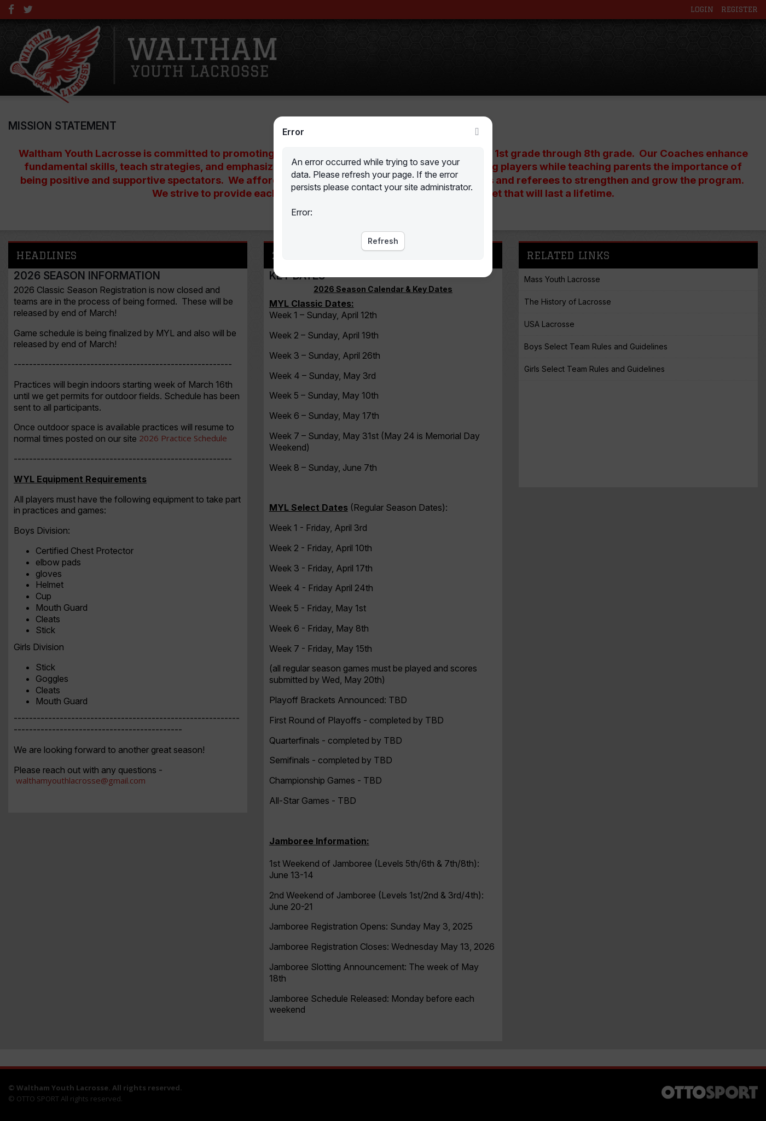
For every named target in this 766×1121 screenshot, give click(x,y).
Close (477, 131)
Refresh (383, 241)
